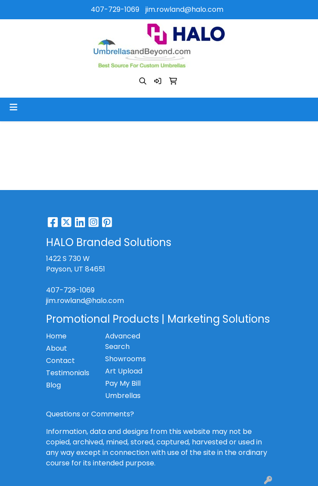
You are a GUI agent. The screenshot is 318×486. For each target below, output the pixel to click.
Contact (60, 361)
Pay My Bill (123, 383)
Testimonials (67, 373)
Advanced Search (122, 341)
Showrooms (125, 359)
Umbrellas (123, 396)
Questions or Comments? (90, 414)
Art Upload (123, 371)
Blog (53, 385)
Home (56, 336)
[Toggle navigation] (13, 107)
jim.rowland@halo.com (184, 9)
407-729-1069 (115, 9)
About (56, 348)
